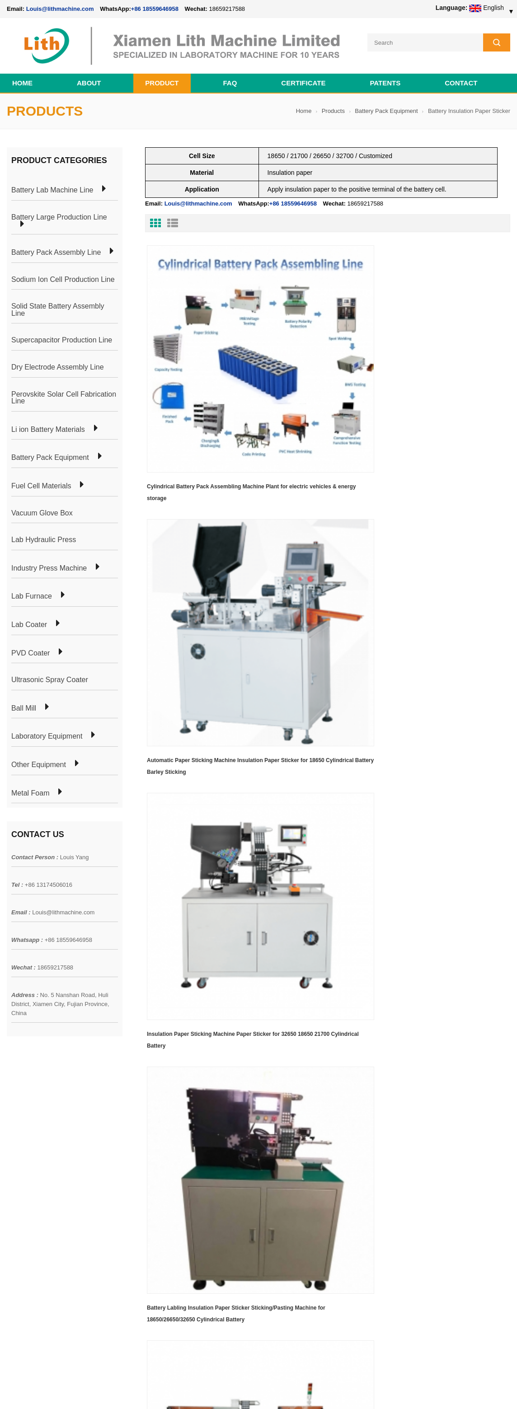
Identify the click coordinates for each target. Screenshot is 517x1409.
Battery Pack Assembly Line (56, 247)
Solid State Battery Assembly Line (57, 304)
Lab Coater (29, 619)
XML (13, 1201)
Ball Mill (23, 702)
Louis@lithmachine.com (63, 906)
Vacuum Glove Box (42, 507)
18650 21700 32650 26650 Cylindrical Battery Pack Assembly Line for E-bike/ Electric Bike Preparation (303, 1129)
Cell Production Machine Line (368, 1390)
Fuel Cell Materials (41, 480)
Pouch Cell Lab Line (136, 1152)
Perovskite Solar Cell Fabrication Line (63, 392)
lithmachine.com (208, 1380)
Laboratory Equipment (46, 731)
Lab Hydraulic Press (43, 534)
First (159, 576)
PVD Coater (30, 647)
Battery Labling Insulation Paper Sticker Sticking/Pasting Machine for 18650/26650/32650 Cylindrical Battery (198, 525)
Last (187, 576)
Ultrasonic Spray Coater (49, 674)
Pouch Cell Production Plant (147, 1136)
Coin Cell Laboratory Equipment (152, 1168)
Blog (13, 1168)
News (15, 1152)
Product (162, 77)
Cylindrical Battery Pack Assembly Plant (163, 1119)
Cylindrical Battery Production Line (156, 1185)
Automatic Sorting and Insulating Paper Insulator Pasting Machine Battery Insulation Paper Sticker (324, 525)
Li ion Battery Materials (48, 423)
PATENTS (385, 77)
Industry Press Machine (49, 562)
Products (333, 105)
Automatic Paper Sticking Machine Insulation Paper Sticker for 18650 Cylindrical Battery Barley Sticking (317, 370)
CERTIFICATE (303, 77)
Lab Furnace (31, 590)
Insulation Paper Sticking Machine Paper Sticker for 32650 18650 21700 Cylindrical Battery (452, 370)
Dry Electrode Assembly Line (57, 361)
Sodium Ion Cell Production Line (63, 273)
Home (22, 77)
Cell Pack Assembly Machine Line (285, 1390)
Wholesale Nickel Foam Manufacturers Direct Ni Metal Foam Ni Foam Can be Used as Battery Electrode (312, 1297)
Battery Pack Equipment (386, 105)
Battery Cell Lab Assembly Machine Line (459, 1390)
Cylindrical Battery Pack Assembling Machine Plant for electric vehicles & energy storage (194, 370)
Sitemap (18, 1185)
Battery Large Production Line (59, 211)
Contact (461, 77)
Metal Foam (30, 787)
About (89, 77)
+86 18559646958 (155, 8)
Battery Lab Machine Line (52, 184)
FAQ (230, 77)
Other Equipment (38, 759)
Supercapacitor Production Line (61, 334)
